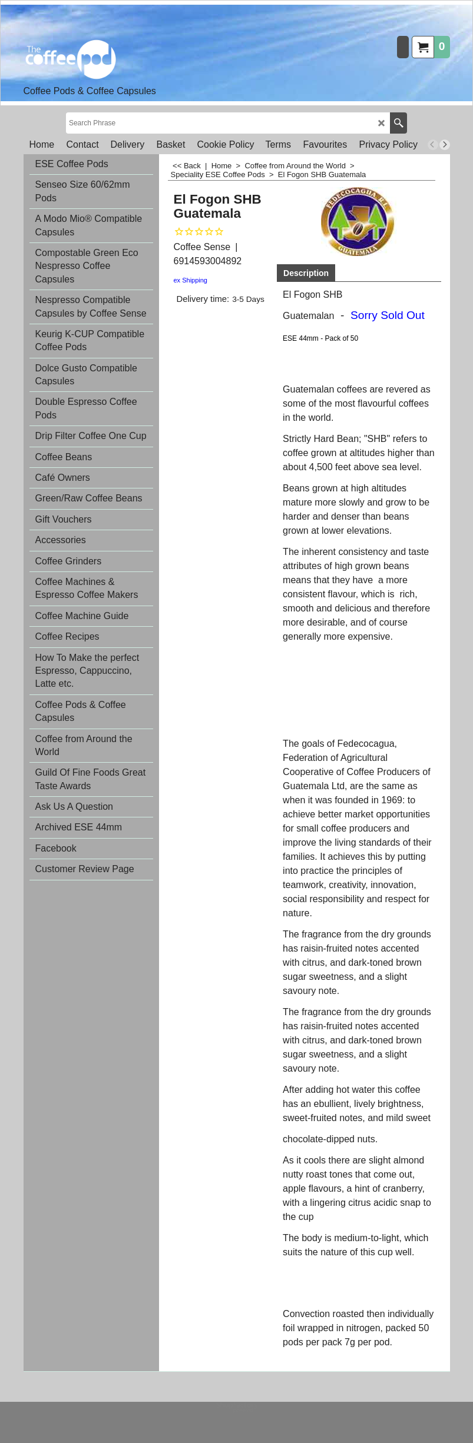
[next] (444, 144)
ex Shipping (191, 280)
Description (306, 273)
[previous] (433, 144)
